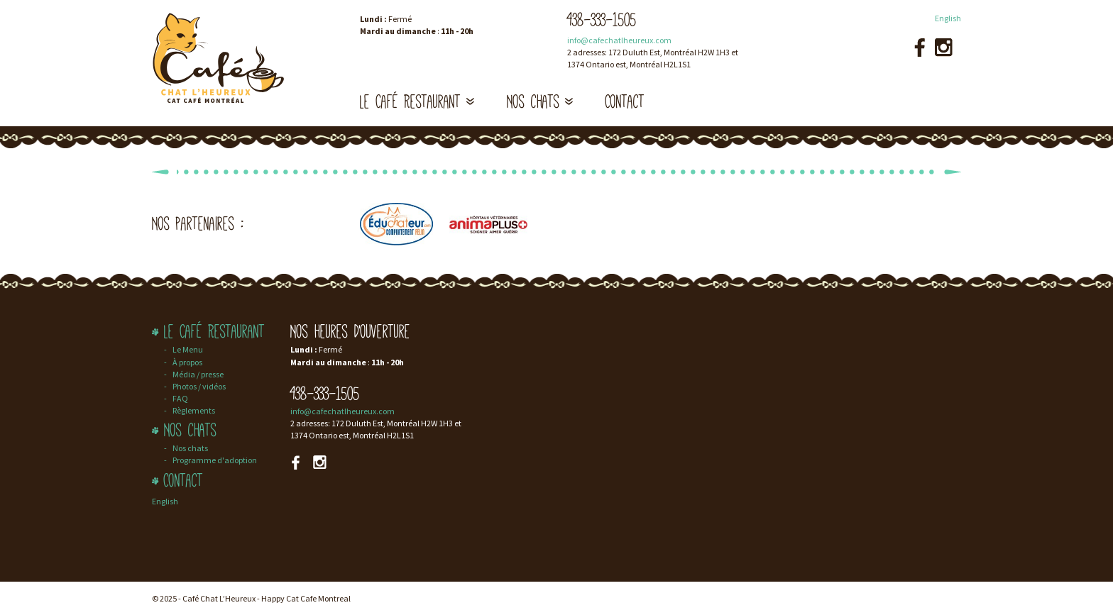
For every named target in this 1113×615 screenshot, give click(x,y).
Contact (625, 102)
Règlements (193, 410)
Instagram (944, 47)
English (948, 18)
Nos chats (540, 102)
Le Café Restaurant (417, 102)
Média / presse (198, 374)
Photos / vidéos (199, 386)
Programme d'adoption (214, 460)
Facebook (919, 47)
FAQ (180, 398)
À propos (187, 362)
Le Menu (187, 349)
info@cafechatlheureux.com (619, 40)
